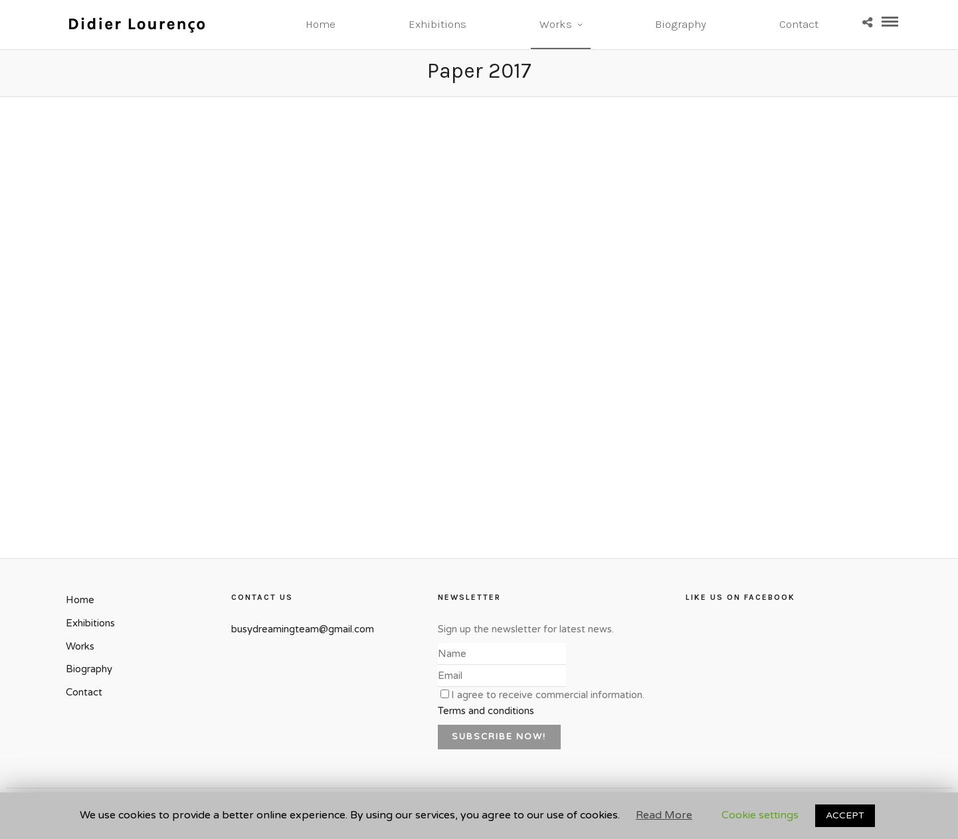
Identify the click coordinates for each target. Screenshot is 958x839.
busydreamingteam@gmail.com (302, 629)
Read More (664, 815)
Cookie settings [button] (760, 815)
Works (555, 24)
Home (320, 24)
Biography (680, 24)
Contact (798, 24)
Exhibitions (437, 24)
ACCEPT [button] (845, 815)
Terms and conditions (486, 711)
